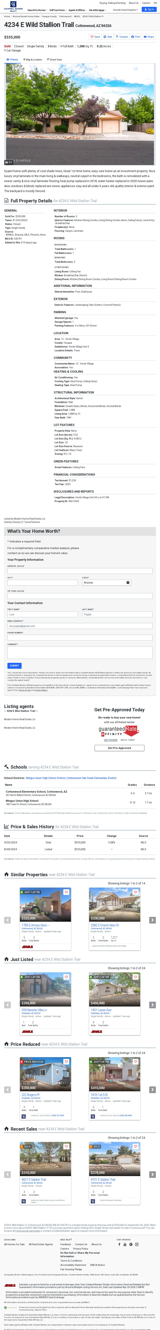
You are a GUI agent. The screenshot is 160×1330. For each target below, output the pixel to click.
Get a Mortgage (98, 10)
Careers (146, 3)
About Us (134, 3)
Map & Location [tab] (32, 59)
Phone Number (15, 632)
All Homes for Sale (14, 1244)
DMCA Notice (97, 1265)
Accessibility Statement (73, 1265)
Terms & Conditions (71, 1260)
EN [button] (155, 3)
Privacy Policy (80, 1248)
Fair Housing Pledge (71, 1269)
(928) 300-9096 (126, 1115)
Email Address (15, 621)
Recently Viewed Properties (125, 10)
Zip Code (15, 591)
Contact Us (81, 1244)
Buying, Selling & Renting (112, 3)
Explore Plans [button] (41, 1310)
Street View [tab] (54, 59)
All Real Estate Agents (41, 1244)
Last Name (88, 609)
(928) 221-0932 (58, 1115)
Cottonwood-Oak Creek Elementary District (91, 778)
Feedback (65, 1244)
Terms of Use (25, 690)
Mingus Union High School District (45, 778)
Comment (12, 644)
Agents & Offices (78, 10)
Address (15, 566)
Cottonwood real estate (27, 1231)
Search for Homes (38, 10)
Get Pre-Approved (119, 748)
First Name (13, 609)
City (10, 577)
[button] (149, 9)
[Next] (152, 920)
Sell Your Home (58, 10)
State (85, 577)
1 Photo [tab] (12, 59)
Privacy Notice (41, 690)
